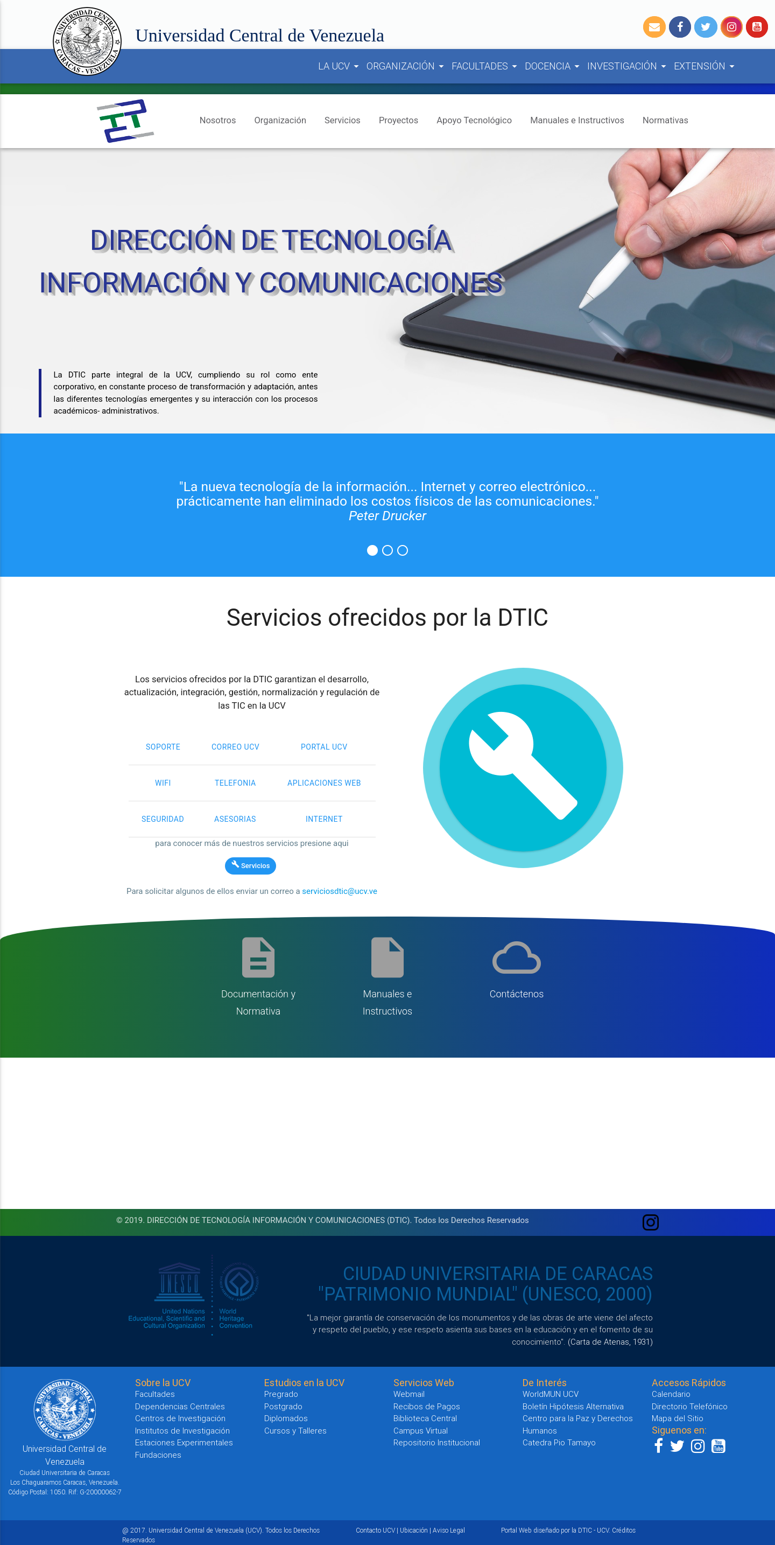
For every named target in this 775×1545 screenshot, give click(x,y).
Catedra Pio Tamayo (559, 1442)
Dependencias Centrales (180, 1406)
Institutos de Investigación (182, 1430)
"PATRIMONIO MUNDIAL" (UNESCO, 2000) (485, 1294)
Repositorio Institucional (436, 1442)
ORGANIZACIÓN (407, 66)
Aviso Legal (449, 1530)
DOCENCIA (554, 66)
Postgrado (283, 1406)
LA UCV (340, 66)
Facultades (155, 1394)
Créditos (624, 1530)
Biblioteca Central (425, 1418)
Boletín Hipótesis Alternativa (573, 1406)
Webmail (409, 1394)
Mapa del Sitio (677, 1418)
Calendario (671, 1394)
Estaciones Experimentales (184, 1442)
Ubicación (414, 1530)
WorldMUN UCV (551, 1394)
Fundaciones (158, 1455)
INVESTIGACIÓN (628, 66)
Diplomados (286, 1418)
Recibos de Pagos (426, 1406)
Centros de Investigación (180, 1418)
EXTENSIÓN (706, 66)
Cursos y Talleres (295, 1430)
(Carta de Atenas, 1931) (610, 1342)
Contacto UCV (375, 1530)
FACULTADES (486, 66)
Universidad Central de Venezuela (259, 35)
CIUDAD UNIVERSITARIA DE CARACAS (498, 1273)
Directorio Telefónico (690, 1406)
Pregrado (281, 1394)
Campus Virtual (420, 1430)
